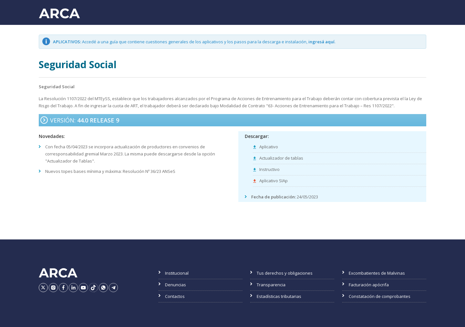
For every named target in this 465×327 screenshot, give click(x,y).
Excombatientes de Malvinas (377, 273)
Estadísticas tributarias (279, 296)
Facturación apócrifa (369, 285)
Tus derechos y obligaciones (285, 273)
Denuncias (175, 285)
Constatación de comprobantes (379, 296)
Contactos (175, 296)
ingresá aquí (321, 42)
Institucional (177, 273)
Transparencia (271, 285)
